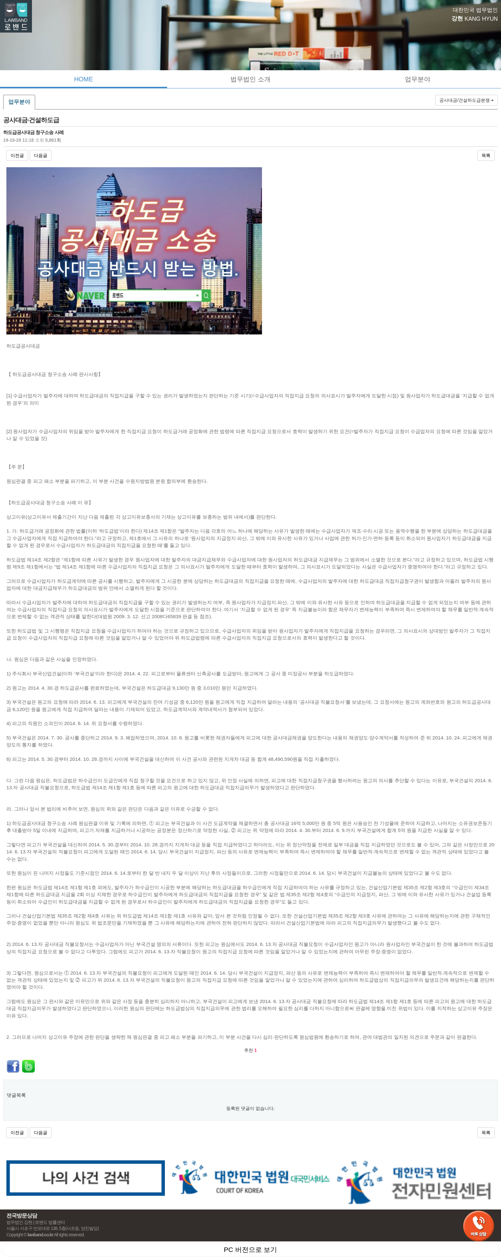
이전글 (17, 155)
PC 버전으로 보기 (250, 1249)
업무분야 (417, 79)
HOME (83, 79)
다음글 (40, 155)
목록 (486, 155)
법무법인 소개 (250, 79)
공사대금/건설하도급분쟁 (466, 100)
